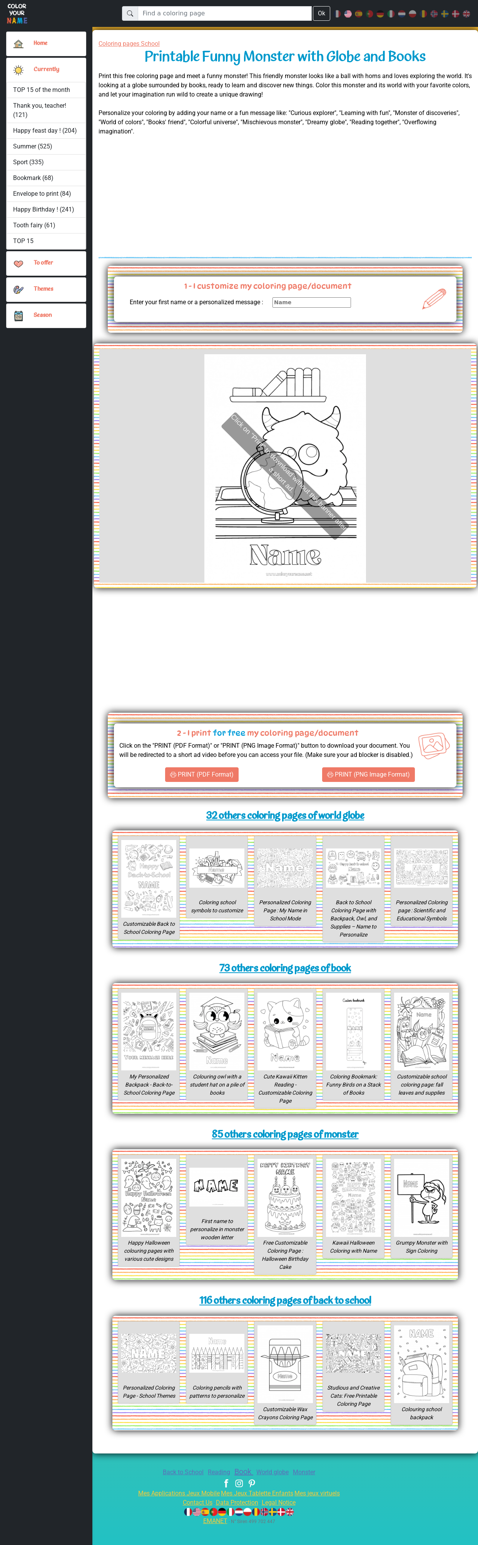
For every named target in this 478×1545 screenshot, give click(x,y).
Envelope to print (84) (42, 193)
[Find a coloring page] (224, 13)
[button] (18, 70)
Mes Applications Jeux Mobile (174, 1512)
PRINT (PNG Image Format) (368, 785)
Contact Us (193, 1521)
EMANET (214, 1540)
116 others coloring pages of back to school (285, 1313)
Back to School (178, 1491)
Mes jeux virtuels (322, 1512)
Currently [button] (45, 69)
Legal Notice (282, 1521)
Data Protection (237, 1521)
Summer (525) (32, 146)
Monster (310, 1491)
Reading (217, 1491)
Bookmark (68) (33, 178)
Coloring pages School (132, 43)
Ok (321, 13)
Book (244, 1491)
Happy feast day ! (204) (45, 130)
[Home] (18, 44)
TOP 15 (23, 241)
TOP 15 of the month (41, 90)
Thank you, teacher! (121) (40, 110)
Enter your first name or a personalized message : (206, 306)
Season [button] (42, 315)
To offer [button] (43, 263)
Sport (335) (28, 162)
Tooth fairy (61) (33, 225)
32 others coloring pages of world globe (285, 827)
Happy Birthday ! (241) (44, 209)
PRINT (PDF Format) (201, 785)
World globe (276, 1491)
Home (41, 43)
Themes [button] (43, 289)
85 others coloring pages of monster (285, 1147)
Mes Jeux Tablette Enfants (257, 1512)
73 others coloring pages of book (285, 980)
